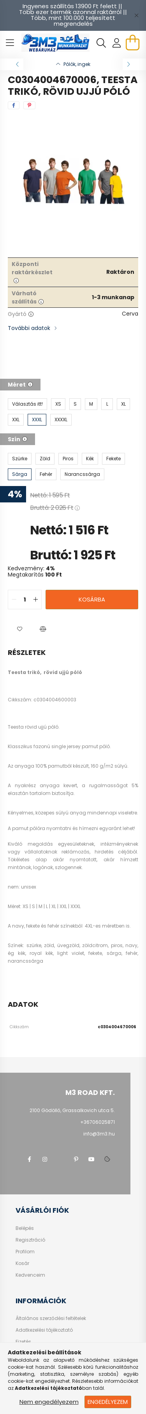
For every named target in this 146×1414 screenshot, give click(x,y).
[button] (19, 629)
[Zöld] (45, 459)
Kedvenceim (30, 1275)
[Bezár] (136, 15)
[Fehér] (45, 474)
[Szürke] (20, 459)
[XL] (123, 404)
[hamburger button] (10, 43)
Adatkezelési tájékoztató (44, 1330)
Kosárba (92, 599)
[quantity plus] (35, 599)
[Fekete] (113, 459)
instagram (45, 1159)
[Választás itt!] (27, 404)
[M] (91, 404)
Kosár (22, 1263)
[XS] (58, 404)
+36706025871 (97, 1122)
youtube (91, 1159)
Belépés (25, 1228)
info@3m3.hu (99, 1133)
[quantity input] (25, 599)
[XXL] (16, 420)
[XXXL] (37, 420)
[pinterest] (29, 105)
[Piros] (68, 459)
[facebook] (13, 105)
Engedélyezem (108, 1402)
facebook (29, 1159)
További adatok (29, 328)
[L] (107, 404)
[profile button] (117, 43)
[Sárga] (20, 474)
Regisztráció (30, 1240)
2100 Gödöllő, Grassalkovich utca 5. (72, 1110)
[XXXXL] (61, 420)
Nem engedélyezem (49, 1402)
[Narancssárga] (82, 474)
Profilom (25, 1251)
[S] (75, 404)
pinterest (76, 1159)
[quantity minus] (14, 599)
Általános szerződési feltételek (51, 1318)
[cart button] (132, 42)
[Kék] (90, 459)
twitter (60, 1159)
